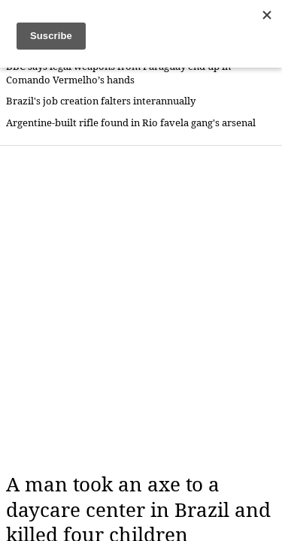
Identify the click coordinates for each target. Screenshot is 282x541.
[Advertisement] (141, 309)
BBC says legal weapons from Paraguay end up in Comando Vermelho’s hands (118, 73)
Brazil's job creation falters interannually (101, 101)
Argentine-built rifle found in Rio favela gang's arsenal (131, 122)
